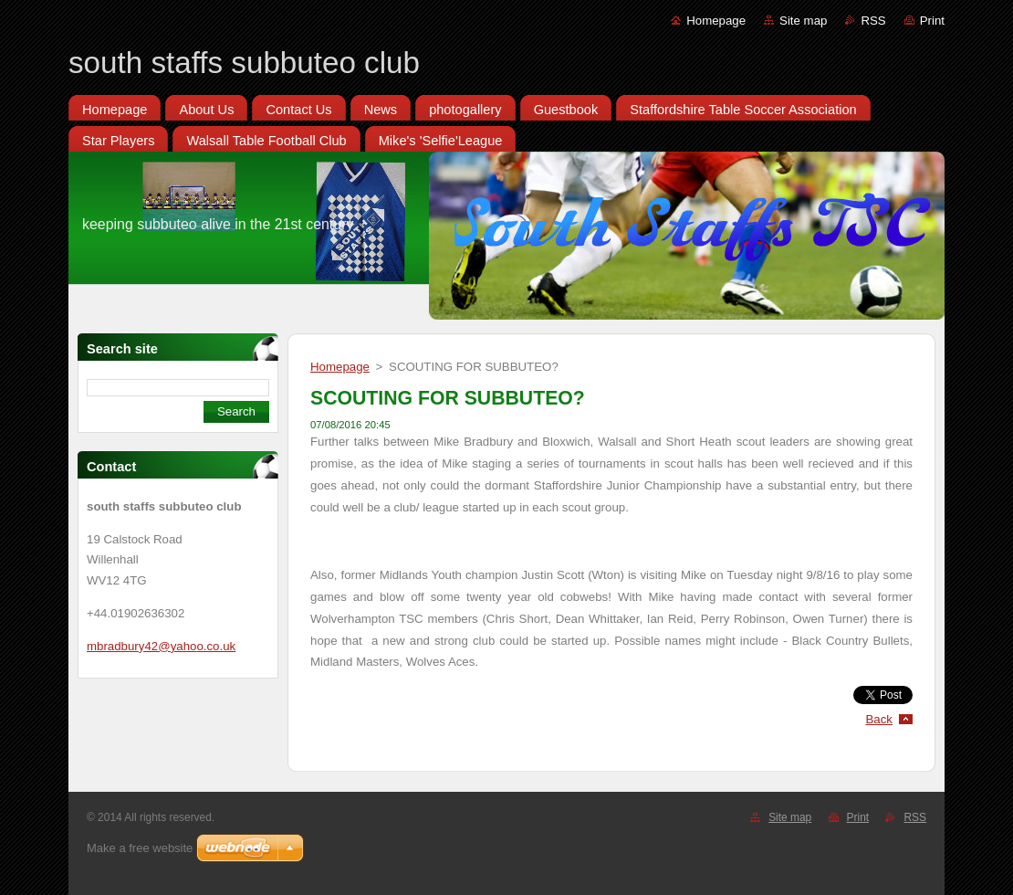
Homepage (716, 20)
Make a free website (140, 848)
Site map (803, 20)
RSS (873, 20)
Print (932, 20)
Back (879, 719)
